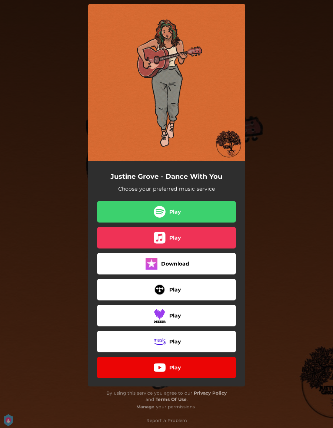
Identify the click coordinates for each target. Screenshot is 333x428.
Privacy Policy (210, 393)
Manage (145, 406)
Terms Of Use (171, 399)
